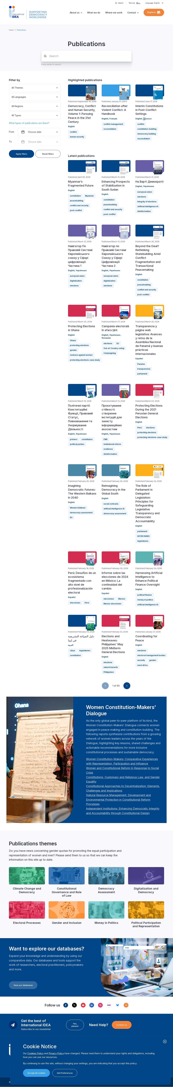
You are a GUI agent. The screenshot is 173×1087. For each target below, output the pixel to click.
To (10, 141)
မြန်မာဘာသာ (147, 118)
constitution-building (146, 129)
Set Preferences (65, 1073)
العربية (70, 645)
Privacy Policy (56, 1053)
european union (144, 192)
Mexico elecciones (112, 603)
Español (139, 358)
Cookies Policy (35, 1053)
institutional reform (112, 444)
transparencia (143, 369)
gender (73, 350)
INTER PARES (143, 536)
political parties (77, 444)
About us (74, 12)
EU (118, 343)
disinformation (144, 211)
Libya (72, 650)
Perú (139, 427)
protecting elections (79, 345)
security (141, 660)
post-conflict (76, 210)
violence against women (81, 355)
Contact (131, 12)
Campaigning (110, 353)
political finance (144, 595)
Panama (141, 364)
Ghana (73, 340)
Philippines (109, 672)
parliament (142, 374)
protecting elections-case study (85, 360)
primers (73, 439)
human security (77, 137)
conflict (73, 132)
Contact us (121, 1025)
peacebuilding (76, 200)
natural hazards (111, 667)
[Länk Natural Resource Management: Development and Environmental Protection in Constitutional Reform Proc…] (118, 799)
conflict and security (79, 205)
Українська (148, 186)
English (71, 126)
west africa (142, 665)
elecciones (75, 603)
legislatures (142, 541)
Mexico (121, 599)
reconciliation (110, 129)
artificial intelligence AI (147, 206)
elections (141, 197)
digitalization (76, 281)
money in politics (145, 600)
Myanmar (89, 196)
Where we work (113, 12)
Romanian (106, 338)
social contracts (111, 504)
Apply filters (21, 154)
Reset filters (48, 154)
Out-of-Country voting (114, 348)
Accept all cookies (36, 1073)
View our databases (23, 985)
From (11, 131)
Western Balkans (77, 508)
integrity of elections (146, 201)
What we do (93, 12)
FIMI (105, 439)
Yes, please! (75, 1024)
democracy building (146, 134)
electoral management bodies (151, 655)
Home (11, 30)
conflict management (113, 124)
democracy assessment (81, 512)
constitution (75, 196)
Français (113, 118)
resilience (108, 449)
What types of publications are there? (29, 123)
